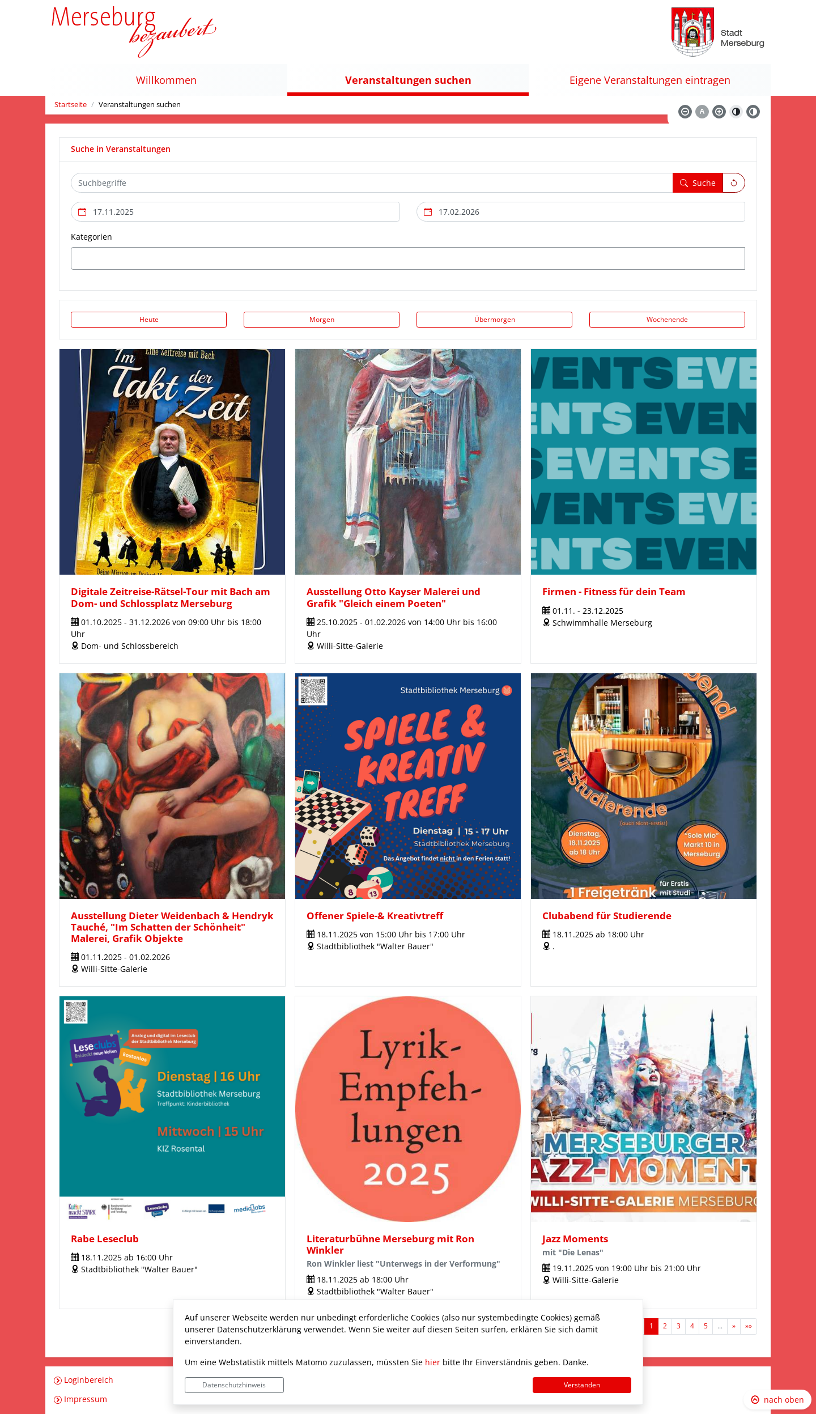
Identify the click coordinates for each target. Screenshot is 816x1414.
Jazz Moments (575, 1238)
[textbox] (94, 258)
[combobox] (408, 258)
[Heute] (149, 320)
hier (432, 1362)
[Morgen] (322, 320)
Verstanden (582, 1385)
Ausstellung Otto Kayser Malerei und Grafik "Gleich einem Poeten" (394, 597)
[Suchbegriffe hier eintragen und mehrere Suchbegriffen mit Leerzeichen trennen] (372, 183)
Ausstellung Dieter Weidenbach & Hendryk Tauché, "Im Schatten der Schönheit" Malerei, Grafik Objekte (172, 927)
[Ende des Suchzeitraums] (580, 212)
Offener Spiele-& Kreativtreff (375, 915)
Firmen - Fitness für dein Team (614, 591)
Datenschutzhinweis (234, 1385)
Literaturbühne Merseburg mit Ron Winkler (390, 1244)
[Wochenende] (667, 320)
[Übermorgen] (494, 320)
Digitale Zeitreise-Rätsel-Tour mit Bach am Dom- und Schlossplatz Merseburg (170, 597)
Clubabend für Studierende (607, 915)
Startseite (70, 104)
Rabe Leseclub (105, 1238)
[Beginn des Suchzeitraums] (235, 212)
